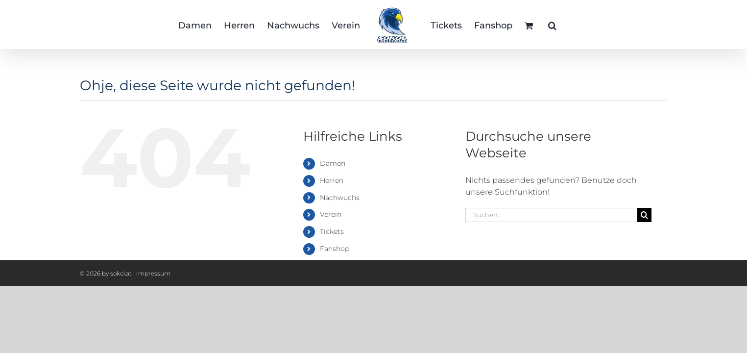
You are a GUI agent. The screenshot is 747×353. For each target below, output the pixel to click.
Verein (330, 214)
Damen (332, 163)
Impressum (153, 273)
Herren (331, 180)
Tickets (332, 231)
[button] (594, 24)
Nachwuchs (340, 197)
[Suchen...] (551, 215)
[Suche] (644, 215)
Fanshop (334, 248)
